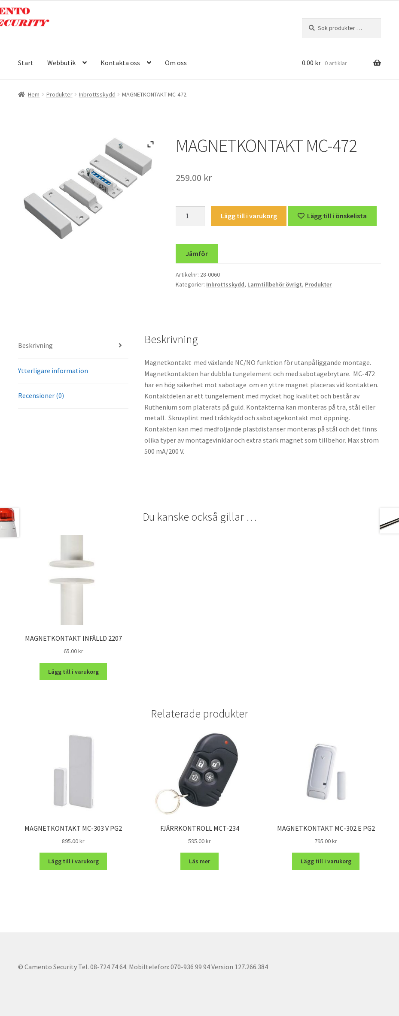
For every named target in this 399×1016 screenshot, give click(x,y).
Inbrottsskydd (97, 94)
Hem (34, 94)
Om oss (176, 62)
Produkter (59, 94)
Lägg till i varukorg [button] (73, 671)
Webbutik (61, 62)
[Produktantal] (190, 216)
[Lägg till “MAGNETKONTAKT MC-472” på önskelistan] (332, 216)
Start (26, 62)
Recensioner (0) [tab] (41, 395)
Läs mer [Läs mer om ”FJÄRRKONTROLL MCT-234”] (199, 861)
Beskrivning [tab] (35, 345)
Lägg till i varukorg (249, 215)
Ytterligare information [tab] (53, 370)
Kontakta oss (120, 62)
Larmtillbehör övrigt (274, 284)
